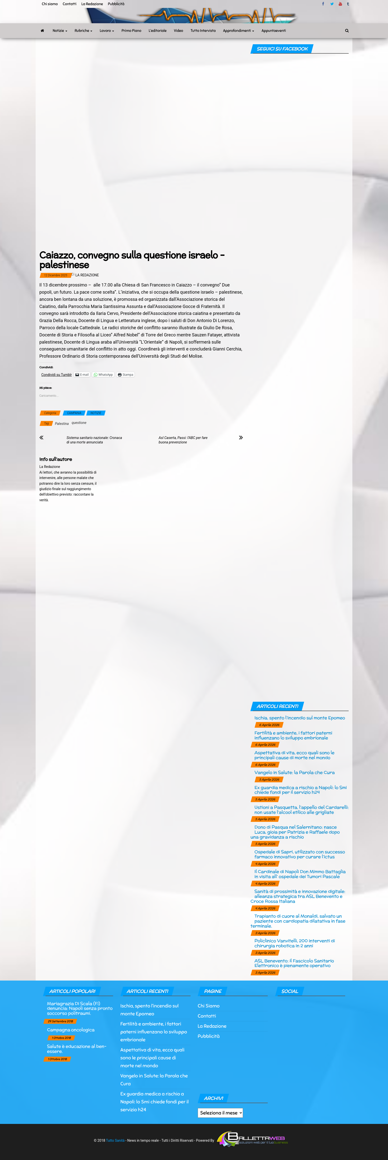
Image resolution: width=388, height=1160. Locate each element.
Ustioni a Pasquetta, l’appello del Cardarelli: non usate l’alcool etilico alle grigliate (301, 809)
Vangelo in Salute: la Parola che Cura (294, 772)
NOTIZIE (96, 413)
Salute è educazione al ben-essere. (76, 1048)
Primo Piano (131, 30)
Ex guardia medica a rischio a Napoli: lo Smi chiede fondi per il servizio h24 (300, 789)
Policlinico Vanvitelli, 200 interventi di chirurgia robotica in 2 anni (294, 943)
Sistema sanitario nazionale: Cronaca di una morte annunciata (94, 440)
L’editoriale (158, 30)
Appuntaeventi (274, 30)
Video (178, 30)
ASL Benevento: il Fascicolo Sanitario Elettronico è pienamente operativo (294, 963)
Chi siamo (50, 4)
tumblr (348, 4)
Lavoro (107, 30)
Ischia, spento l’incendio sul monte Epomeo (299, 718)
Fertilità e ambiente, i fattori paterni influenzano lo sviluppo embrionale (293, 735)
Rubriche (84, 30)
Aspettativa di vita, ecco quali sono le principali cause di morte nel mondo (294, 755)
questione (79, 423)
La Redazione (92, 4)
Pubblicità (116, 4)
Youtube (340, 4)
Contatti (69, 4)
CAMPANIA (74, 413)
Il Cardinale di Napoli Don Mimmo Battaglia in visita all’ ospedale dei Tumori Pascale (299, 873)
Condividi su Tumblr (56, 374)
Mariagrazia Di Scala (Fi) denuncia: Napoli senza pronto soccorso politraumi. (80, 1008)
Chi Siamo (208, 1006)
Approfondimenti (238, 30)
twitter (332, 4)
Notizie (60, 30)
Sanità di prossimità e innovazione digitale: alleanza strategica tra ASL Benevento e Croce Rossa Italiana (297, 896)
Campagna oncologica (71, 1030)
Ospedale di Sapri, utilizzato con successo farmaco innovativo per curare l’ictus (299, 854)
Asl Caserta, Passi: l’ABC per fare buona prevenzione (183, 440)
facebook (324, 4)
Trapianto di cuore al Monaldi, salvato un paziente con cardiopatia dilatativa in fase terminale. (297, 921)
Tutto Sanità (115, 1140)
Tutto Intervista (203, 30)
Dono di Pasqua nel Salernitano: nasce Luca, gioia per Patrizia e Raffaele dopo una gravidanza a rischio (295, 832)
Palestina (62, 424)
